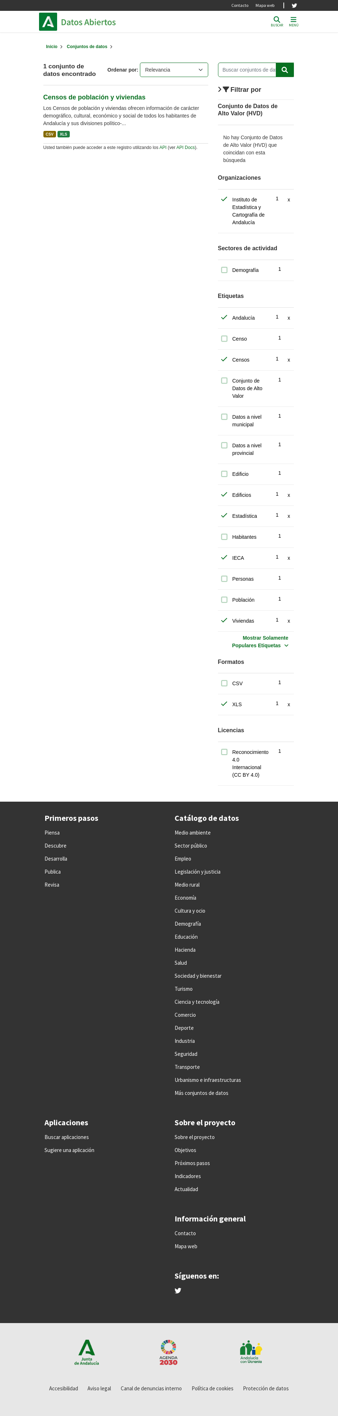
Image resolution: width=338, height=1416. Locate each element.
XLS (63, 134)
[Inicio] (51, 46)
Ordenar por (122, 70)
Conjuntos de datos (87, 46)
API (163, 147)
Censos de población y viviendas (94, 97)
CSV (50, 134)
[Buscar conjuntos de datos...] (256, 70)
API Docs (185, 147)
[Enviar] (285, 70)
